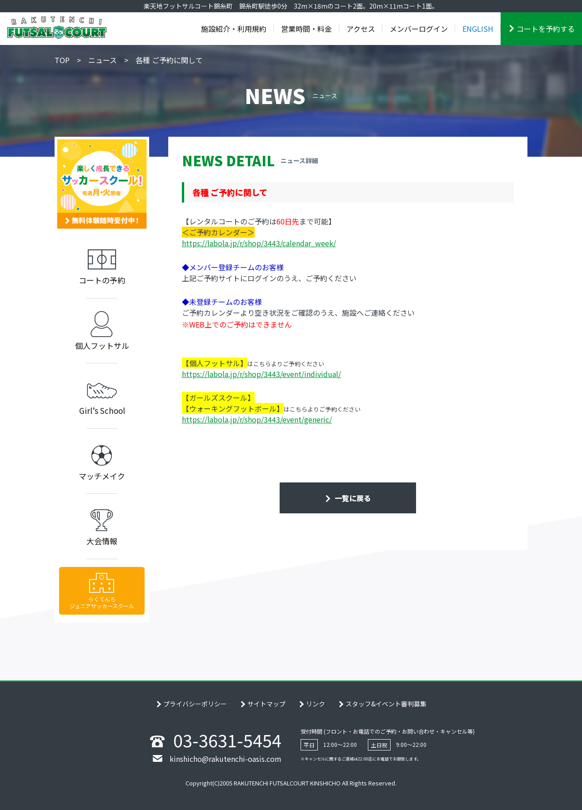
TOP (62, 60)
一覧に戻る (352, 497)
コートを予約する (546, 28)
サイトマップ (266, 703)
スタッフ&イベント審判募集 (386, 703)
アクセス (360, 28)
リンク (315, 703)
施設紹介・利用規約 (233, 28)
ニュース (102, 60)
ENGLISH (477, 28)
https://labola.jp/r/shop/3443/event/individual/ (261, 373)
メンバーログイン (419, 28)
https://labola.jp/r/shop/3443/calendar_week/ (259, 243)
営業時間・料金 (306, 28)
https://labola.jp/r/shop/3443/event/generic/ (257, 419)
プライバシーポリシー (195, 703)
